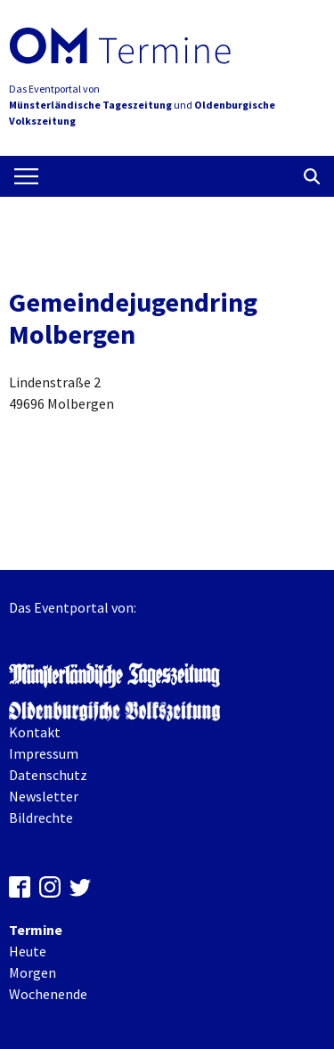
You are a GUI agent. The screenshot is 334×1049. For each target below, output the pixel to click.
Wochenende (48, 994)
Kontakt (35, 732)
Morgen (32, 972)
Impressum (43, 753)
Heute (27, 951)
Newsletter (43, 796)
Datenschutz (48, 775)
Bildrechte (41, 817)
